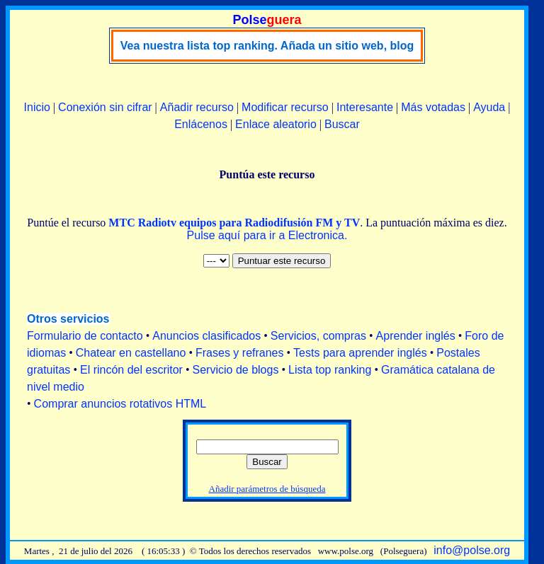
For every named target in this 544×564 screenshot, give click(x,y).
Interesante (364, 107)
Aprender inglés (415, 336)
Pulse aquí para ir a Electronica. (267, 235)
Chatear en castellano (131, 353)
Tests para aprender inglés (360, 353)
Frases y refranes (239, 353)
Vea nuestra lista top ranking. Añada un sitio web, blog (267, 46)
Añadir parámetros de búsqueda (267, 488)
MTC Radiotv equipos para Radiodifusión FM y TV (234, 223)
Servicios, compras (318, 336)
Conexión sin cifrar (105, 107)
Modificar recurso (285, 107)
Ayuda (489, 107)
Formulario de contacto (85, 336)
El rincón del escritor (131, 370)
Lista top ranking (329, 370)
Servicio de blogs (236, 370)
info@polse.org (472, 550)
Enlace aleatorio (276, 124)
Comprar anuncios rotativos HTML (120, 404)
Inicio (37, 107)
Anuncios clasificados (206, 336)
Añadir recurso (197, 107)
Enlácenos (200, 124)
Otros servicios (68, 319)
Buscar (342, 124)
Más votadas (433, 107)
